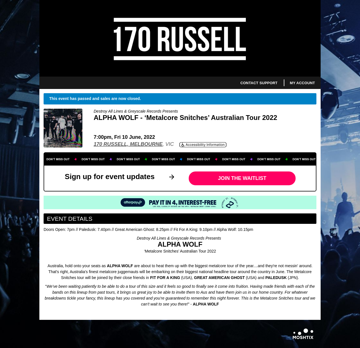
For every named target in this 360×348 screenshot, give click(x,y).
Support (268, 83)
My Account (302, 83)
